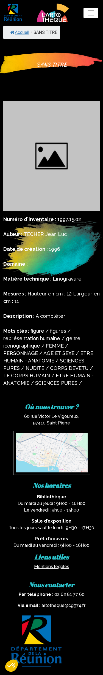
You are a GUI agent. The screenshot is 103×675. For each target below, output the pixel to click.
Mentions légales (51, 566)
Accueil (19, 32)
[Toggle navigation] (90, 13)
